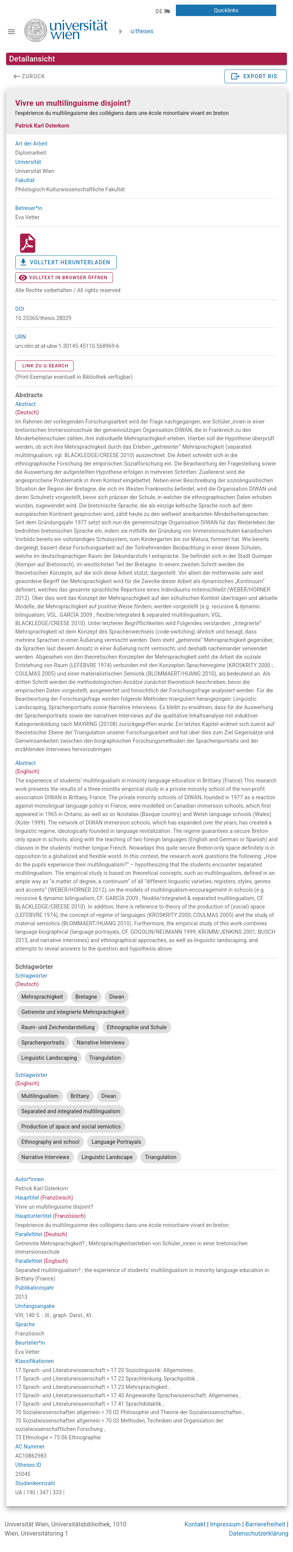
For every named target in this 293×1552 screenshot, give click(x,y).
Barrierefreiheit (265, 1524)
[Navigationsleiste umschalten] (11, 32)
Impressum (225, 1524)
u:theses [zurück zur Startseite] (141, 31)
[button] (162, 11)
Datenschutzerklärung (258, 1533)
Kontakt (195, 1524)
